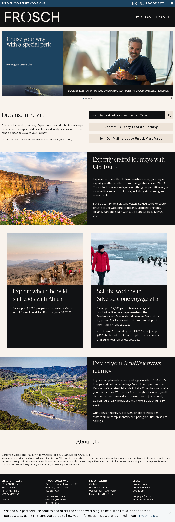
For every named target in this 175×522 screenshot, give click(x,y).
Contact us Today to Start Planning (131, 127)
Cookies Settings (141, 487)
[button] (169, 513)
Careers (6, 499)
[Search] (169, 115)
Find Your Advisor (98, 487)
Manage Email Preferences (103, 494)
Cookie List (138, 490)
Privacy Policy (147, 515)
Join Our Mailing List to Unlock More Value (131, 138)
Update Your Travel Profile (103, 490)
